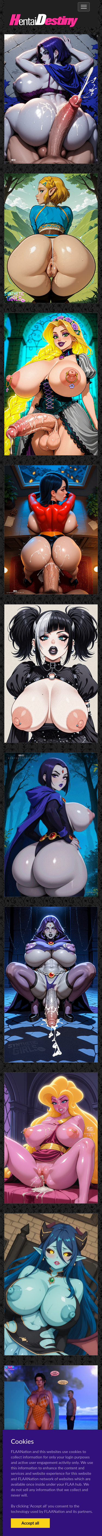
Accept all (30, 1522)
